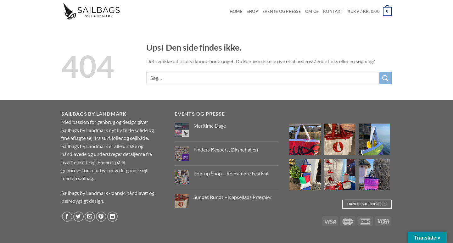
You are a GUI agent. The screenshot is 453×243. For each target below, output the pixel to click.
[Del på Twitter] (78, 217)
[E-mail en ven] (90, 217)
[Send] (385, 78)
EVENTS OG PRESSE (281, 11)
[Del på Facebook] (67, 217)
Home (236, 11)
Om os (312, 11)
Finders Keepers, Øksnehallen (225, 149)
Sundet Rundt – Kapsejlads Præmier (232, 197)
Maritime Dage (209, 126)
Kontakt (333, 11)
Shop (252, 11)
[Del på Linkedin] (112, 217)
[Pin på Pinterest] (101, 217)
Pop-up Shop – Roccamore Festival (230, 173)
